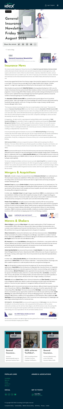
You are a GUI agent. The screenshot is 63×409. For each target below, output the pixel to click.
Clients (6, 382)
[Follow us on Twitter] (12, 394)
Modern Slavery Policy (28, 405)
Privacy (43, 405)
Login (48, 5)
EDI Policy (37, 405)
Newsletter (8, 11)
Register (53, 5)
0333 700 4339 (38, 395)
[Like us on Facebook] (9, 394)
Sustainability (18, 405)
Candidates (7, 378)
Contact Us (7, 384)
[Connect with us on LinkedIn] (6, 394)
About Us (7, 385)
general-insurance (9, 333)
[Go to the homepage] (10, 5)
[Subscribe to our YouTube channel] (15, 394)
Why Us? (7, 380)
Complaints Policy (9, 405)
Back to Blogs (10, 49)
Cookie (47, 405)
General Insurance (19, 333)
